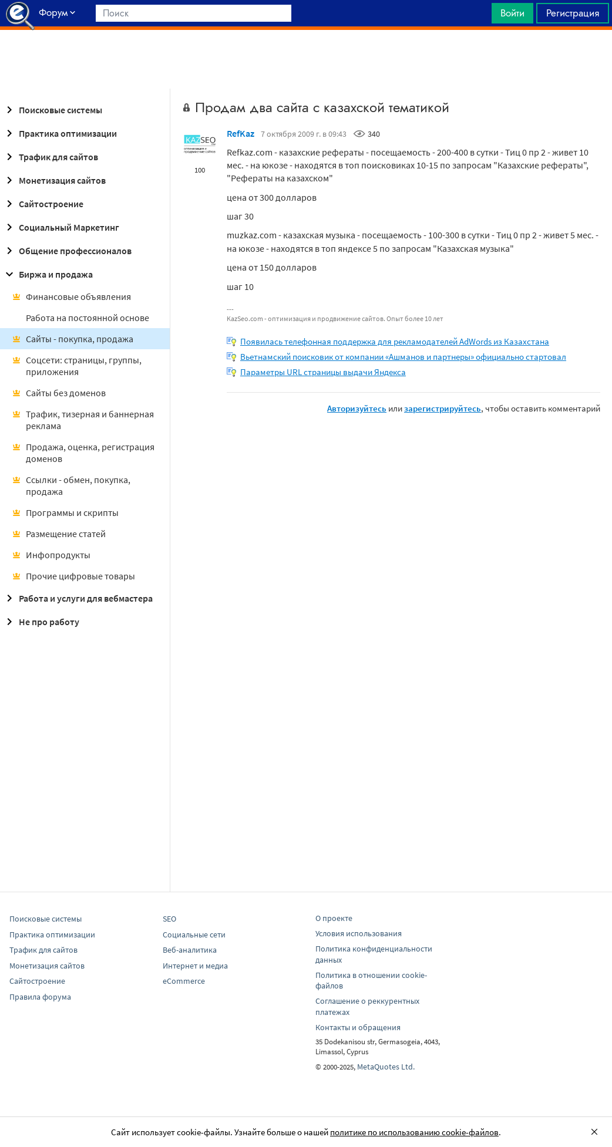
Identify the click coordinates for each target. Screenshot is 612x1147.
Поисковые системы (52, 110)
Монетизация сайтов (54, 180)
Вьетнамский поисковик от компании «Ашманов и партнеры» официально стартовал (403, 356)
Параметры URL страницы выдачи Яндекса (323, 371)
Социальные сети (194, 934)
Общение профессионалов (67, 251)
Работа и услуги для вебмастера (77, 598)
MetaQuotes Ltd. (386, 1066)
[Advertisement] (306, 59)
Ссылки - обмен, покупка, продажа (71, 485)
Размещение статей (59, 533)
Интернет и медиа (195, 965)
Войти (512, 13)
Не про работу (40, 622)
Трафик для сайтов (50, 157)
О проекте (333, 918)
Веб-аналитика (190, 949)
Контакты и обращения (358, 1027)
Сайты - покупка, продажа (72, 339)
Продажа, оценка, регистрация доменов (83, 452)
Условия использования (358, 933)
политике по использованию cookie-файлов (414, 1132)
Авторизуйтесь (356, 408)
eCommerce (184, 981)
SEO (169, 918)
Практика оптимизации (59, 133)
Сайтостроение (42, 204)
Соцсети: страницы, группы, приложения (77, 365)
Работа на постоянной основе (87, 317)
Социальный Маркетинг (60, 227)
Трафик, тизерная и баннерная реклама (83, 419)
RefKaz (240, 133)
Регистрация (572, 13)
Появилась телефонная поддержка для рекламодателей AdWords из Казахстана (394, 341)
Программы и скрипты (65, 512)
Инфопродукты (51, 555)
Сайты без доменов (59, 393)
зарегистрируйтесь (442, 408)
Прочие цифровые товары (73, 576)
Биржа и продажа (47, 274)
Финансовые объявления (71, 296)
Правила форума (40, 996)
